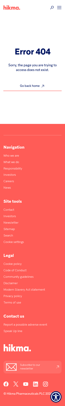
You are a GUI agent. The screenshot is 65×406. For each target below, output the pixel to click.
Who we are (11, 155)
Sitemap (9, 229)
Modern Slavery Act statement (24, 289)
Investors (9, 175)
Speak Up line (12, 331)
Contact (8, 209)
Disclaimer (10, 283)
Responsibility (12, 168)
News (7, 187)
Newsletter (10, 222)
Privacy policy (12, 296)
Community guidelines (18, 276)
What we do (11, 162)
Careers (8, 181)
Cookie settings (13, 242)
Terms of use (12, 302)
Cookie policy (12, 264)
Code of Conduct (15, 270)
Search (8, 235)
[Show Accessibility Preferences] (56, 397)
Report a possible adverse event (25, 324)
